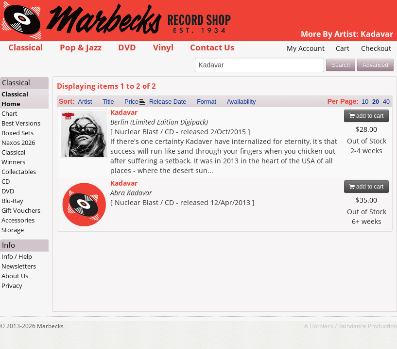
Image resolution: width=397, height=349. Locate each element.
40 (386, 101)
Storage (12, 229)
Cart (342, 48)
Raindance (352, 326)
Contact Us (212, 47)
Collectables (18, 171)
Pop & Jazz (81, 47)
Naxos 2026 (18, 142)
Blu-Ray (12, 200)
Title (108, 101)
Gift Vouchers (20, 210)
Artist (85, 101)
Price (131, 101)
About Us (14, 275)
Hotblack (321, 326)
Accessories (18, 220)
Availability (241, 101)
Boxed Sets (17, 132)
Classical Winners (13, 157)
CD (5, 181)
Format (206, 101)
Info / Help (16, 256)
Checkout (376, 48)
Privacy (11, 285)
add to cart (366, 115)
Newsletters (18, 266)
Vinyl (163, 47)
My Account (306, 48)
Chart (9, 113)
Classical (25, 47)
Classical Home (14, 99)
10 (365, 101)
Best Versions (20, 123)
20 (375, 101)
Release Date (167, 101)
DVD (127, 47)
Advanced (375, 65)
